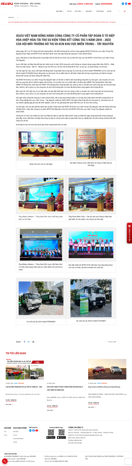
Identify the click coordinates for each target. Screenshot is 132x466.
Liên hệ (109, 11)
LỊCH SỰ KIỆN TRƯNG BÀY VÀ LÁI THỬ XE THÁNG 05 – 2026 (24, 387)
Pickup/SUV (21, 383)
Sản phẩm (7, 428)
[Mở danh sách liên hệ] (5, 461)
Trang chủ (11, 17)
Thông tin (13, 400)
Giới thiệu (15, 431)
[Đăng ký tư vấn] (129, 233)
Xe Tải (5, 435)
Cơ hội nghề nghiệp (18, 438)
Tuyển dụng (100, 11)
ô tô (5, 431)
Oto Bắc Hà (66, 465)
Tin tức (69, 11)
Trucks (16, 383)
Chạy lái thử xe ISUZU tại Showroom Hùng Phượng (104, 387)
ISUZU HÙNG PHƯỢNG (20, 428)
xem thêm (9, 404)
